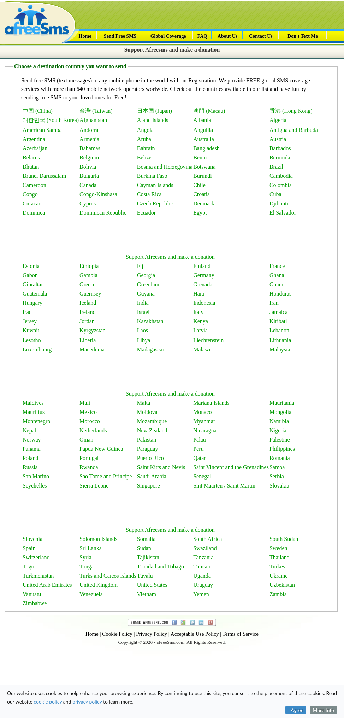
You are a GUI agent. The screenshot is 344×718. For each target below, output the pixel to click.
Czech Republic (155, 203)
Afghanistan (93, 120)
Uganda (202, 576)
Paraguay (147, 449)
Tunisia (201, 567)
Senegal (202, 476)
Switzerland (36, 557)
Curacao (32, 203)
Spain (29, 548)
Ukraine (278, 576)
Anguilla (203, 130)
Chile (199, 185)
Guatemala (35, 294)
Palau (199, 440)
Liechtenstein (208, 340)
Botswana (204, 167)
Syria (85, 557)
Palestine (279, 440)
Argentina (34, 139)
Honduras (280, 294)
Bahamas (89, 148)
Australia (203, 139)
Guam (276, 284)
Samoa (277, 467)
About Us (227, 36)
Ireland (87, 312)
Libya (143, 340)
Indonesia (204, 303)
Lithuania (280, 340)
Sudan (144, 548)
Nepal (29, 430)
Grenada (202, 284)
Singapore (148, 486)
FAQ (202, 36)
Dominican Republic (102, 213)
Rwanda (88, 467)
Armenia (89, 139)
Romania (279, 458)
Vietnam (146, 594)
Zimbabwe (35, 603)
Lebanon (279, 330)
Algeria (277, 120)
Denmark (203, 203)
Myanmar (204, 421)
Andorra (88, 130)
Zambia (278, 594)
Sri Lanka (90, 548)
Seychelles (35, 486)
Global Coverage (168, 36)
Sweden (278, 548)
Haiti (198, 294)
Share (172, 622)
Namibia (279, 421)
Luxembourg (37, 349)
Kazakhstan (150, 321)
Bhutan (31, 167)
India (143, 303)
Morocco (89, 421)
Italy (198, 312)
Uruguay (203, 585)
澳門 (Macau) (209, 111)
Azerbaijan (35, 148)
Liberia (87, 340)
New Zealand (152, 430)
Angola (145, 130)
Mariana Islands (211, 403)
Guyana (146, 294)
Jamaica (278, 312)
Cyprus (87, 203)
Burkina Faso (152, 176)
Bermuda (279, 157)
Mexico (88, 412)
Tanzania (203, 557)
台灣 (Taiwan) (96, 111)
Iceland (87, 303)
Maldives (33, 403)
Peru (198, 449)
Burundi (202, 176)
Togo (28, 567)
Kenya (200, 321)
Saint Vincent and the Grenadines (231, 467)
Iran (274, 303)
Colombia (280, 185)
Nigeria (277, 430)
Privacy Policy (151, 634)
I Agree (295, 679)
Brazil (276, 167)
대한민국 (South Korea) (51, 120)
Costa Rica (149, 194)
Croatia (201, 194)
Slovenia (32, 539)
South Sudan (283, 539)
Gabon (30, 275)
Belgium (89, 157)
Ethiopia (89, 266)
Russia (30, 467)
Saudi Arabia (151, 476)
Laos (142, 330)
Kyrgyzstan (92, 330)
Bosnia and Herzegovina (164, 167)
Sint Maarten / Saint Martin (224, 486)
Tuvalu (145, 576)
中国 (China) (38, 111)
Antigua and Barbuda (293, 130)
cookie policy (48, 671)
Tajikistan (148, 557)
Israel (143, 312)
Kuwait (31, 330)
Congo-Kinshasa (98, 194)
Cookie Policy (117, 634)
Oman (86, 440)
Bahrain (146, 148)
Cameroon (34, 185)
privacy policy (87, 671)
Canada (87, 185)
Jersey (30, 321)
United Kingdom (98, 585)
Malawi (201, 349)
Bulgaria (89, 176)
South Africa (207, 539)
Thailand (279, 557)
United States (152, 585)
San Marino (36, 476)
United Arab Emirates (47, 585)
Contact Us (261, 36)
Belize (144, 157)
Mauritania (281, 403)
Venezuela (91, 594)
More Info (323, 679)
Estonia (31, 266)
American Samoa (42, 130)
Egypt (200, 213)
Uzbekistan (282, 585)
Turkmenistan (38, 576)
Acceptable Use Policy (195, 634)
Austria (277, 139)
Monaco (202, 412)
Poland (30, 458)
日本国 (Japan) (154, 111)
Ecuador (146, 213)
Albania (202, 120)
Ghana (276, 275)
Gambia (88, 275)
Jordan (87, 321)
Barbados (280, 148)
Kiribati (278, 321)
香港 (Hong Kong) (291, 111)
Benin (200, 157)
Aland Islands (152, 120)
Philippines (282, 449)
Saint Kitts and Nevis (161, 467)
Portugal (89, 458)
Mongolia (280, 412)
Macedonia (92, 349)
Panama (32, 449)
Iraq (27, 312)
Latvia (200, 330)
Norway (32, 440)
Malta (143, 403)
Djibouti (278, 203)
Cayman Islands (155, 185)
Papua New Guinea (101, 449)
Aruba (144, 139)
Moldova (147, 412)
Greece (87, 284)
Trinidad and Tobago (160, 567)
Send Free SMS (120, 36)
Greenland (149, 284)
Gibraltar (33, 284)
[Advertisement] (170, 234)
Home (85, 36)
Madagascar (150, 349)
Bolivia (87, 167)
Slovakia (279, 486)
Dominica (34, 213)
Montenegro (36, 421)
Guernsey (90, 294)
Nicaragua (205, 430)
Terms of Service (241, 634)
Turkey (277, 567)
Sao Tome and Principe (105, 476)
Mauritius (34, 412)
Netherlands (93, 430)
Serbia (276, 476)
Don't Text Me (302, 36)
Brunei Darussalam (44, 176)
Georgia (146, 275)
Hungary (32, 303)
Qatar (199, 458)
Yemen (201, 594)
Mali (84, 403)
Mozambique (152, 421)
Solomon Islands (98, 539)
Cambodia (281, 176)
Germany (203, 275)
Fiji (141, 266)
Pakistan (146, 440)
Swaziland (205, 548)
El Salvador (282, 213)
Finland (201, 266)
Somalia (146, 539)
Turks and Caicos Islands (107, 576)
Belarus (31, 157)
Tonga (86, 567)
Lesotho (32, 340)
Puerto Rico (150, 458)
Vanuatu (32, 594)
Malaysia (279, 349)
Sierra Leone (93, 486)
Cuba (275, 194)
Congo (30, 194)
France (277, 266)
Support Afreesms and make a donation (172, 50)
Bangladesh (206, 148)
